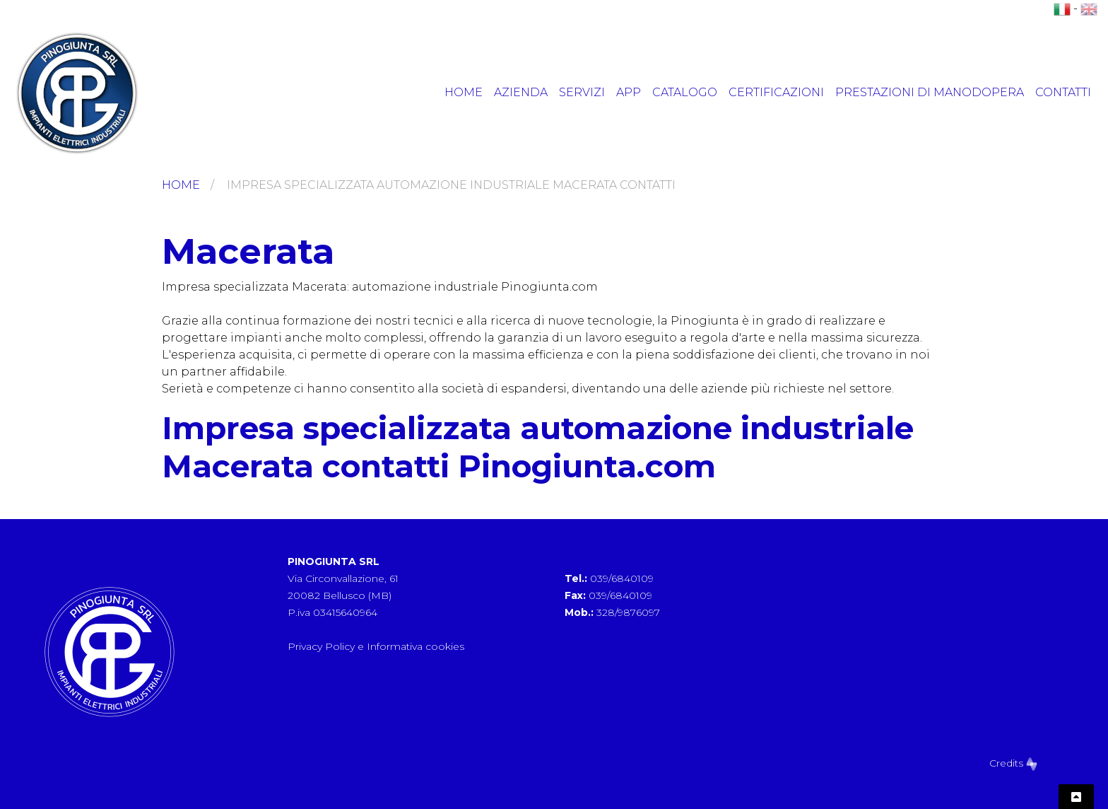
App (628, 92)
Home (463, 92)
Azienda (521, 92)
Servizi (582, 92)
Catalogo (684, 92)
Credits (1013, 763)
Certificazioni (776, 92)
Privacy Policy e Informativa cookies (376, 646)
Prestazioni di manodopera (929, 92)
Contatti (1063, 92)
